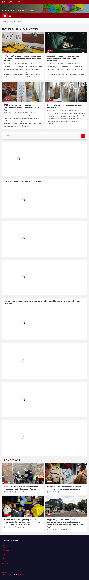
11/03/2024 (8, 63)
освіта (6, 481)
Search (83, 136)
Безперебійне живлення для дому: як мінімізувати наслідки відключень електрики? (63, 58)
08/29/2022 (8, 112)
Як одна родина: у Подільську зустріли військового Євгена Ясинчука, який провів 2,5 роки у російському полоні (22, 522)
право (49, 514)
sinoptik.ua (21, 575)
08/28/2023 (51, 63)
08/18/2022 (51, 110)
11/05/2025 (51, 529)
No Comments (31, 63)
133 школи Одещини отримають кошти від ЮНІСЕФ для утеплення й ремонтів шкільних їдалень (23, 58)
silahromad (19, 63)
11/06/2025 (8, 492)
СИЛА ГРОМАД (12, 7)
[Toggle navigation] (10, 15)
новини (6, 51)
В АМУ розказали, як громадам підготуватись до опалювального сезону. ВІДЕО (22, 107)
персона (6, 514)
